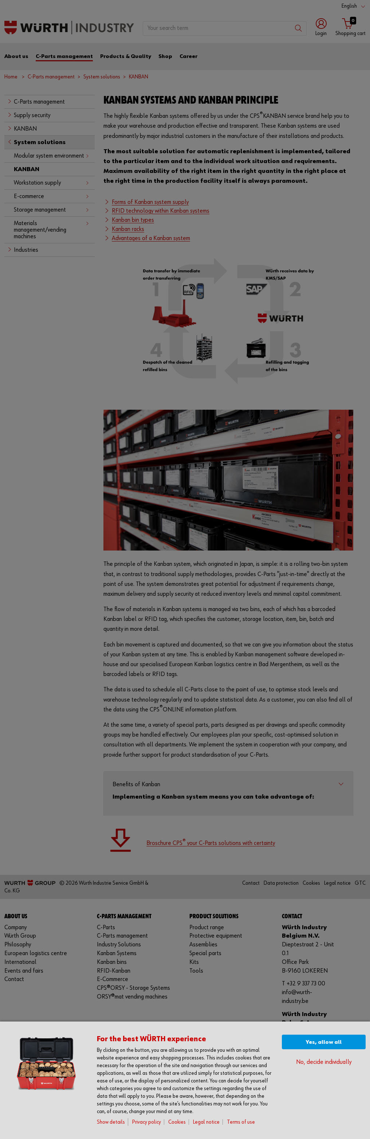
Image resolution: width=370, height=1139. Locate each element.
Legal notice (206, 1122)
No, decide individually (323, 1062)
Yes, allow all (324, 1042)
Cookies (177, 1122)
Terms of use (241, 1122)
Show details (111, 1122)
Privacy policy (146, 1122)
